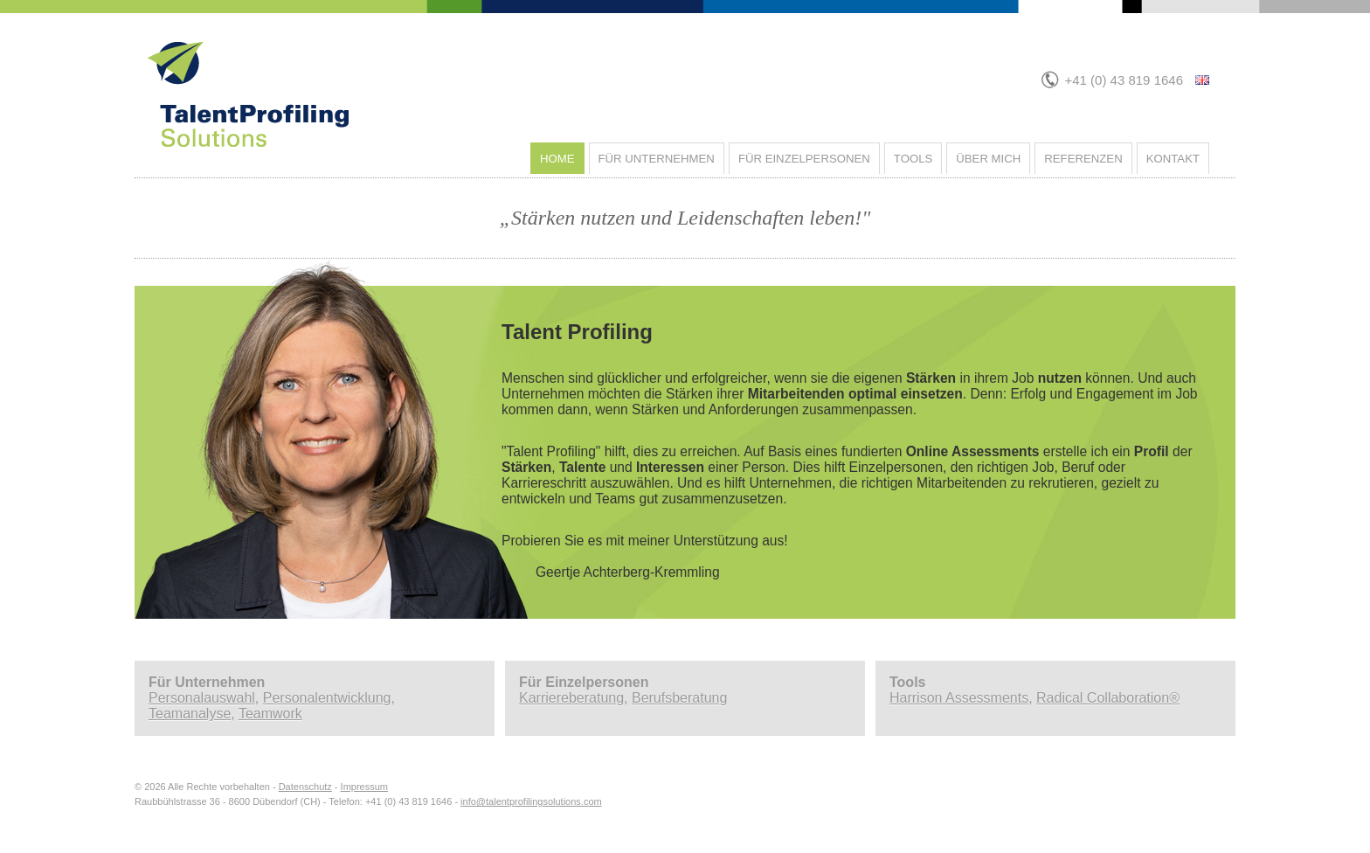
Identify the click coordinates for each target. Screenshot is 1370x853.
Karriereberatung (571, 697)
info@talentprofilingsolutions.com (531, 801)
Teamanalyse (190, 713)
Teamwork (270, 713)
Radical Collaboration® (1108, 697)
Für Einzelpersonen (804, 158)
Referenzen (1083, 158)
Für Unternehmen (657, 158)
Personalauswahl (202, 697)
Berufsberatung (679, 697)
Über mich (988, 158)
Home (557, 158)
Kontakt (1173, 158)
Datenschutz (305, 786)
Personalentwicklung (327, 697)
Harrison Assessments (958, 697)
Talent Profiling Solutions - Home (440, 49)
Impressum (364, 786)
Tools (913, 158)
